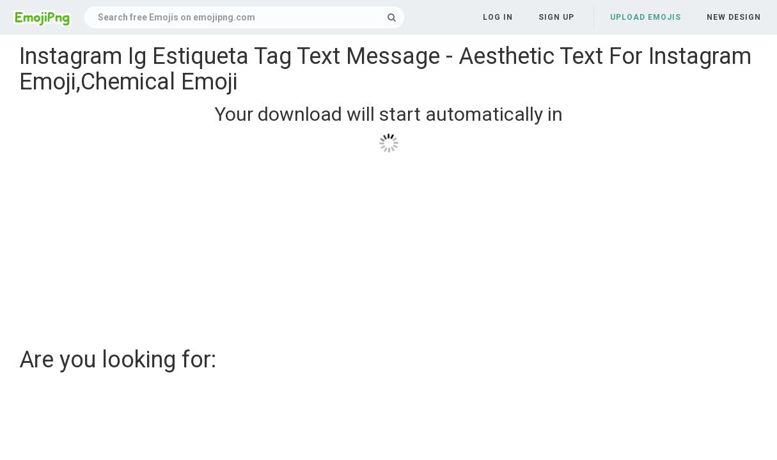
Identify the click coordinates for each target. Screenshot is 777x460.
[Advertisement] (388, 245)
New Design (734, 17)
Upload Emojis (645, 17)
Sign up (556, 17)
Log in (498, 17)
